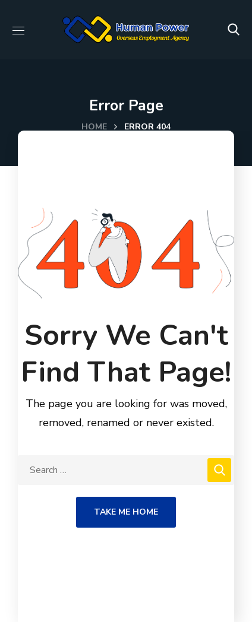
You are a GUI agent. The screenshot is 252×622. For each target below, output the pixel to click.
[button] (234, 29)
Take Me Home (126, 512)
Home (94, 126)
